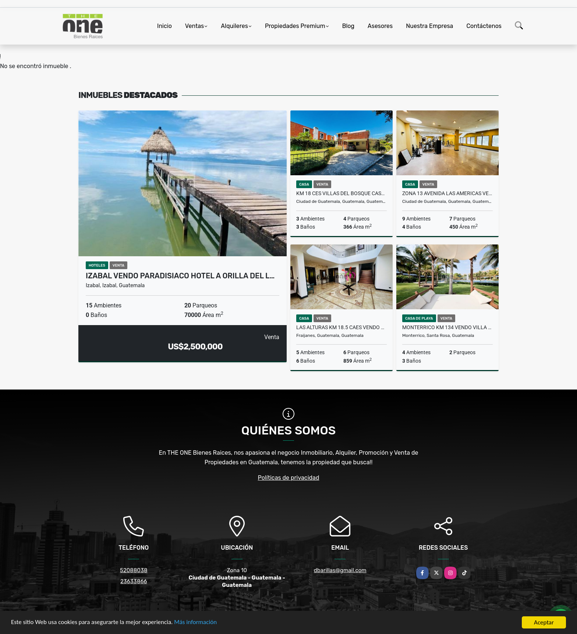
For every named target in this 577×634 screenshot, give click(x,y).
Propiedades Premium (295, 25)
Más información (196, 623)
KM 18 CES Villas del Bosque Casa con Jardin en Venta (341, 193)
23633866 (133, 581)
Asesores (380, 25)
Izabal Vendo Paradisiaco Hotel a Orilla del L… (180, 275)
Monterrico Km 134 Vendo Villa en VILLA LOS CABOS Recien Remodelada (447, 327)
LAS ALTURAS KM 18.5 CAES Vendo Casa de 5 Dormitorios (341, 327)
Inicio (164, 25)
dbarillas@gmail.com (340, 570)
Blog (348, 25)
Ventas (194, 25)
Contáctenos (484, 25)
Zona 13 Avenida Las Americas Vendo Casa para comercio (447, 193)
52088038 (133, 570)
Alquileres (234, 25)
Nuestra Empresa (429, 25)
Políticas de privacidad (288, 477)
